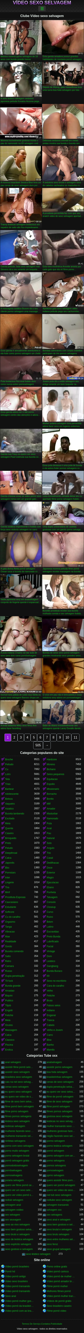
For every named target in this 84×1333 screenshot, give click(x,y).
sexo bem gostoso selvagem (19, 1229)
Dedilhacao (53, 862)
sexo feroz (52, 1244)
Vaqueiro (10, 803)
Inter (7, 877)
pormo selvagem (56, 1140)
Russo (8, 971)
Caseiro (9, 833)
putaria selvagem (14, 1180)
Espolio (51, 784)
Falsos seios (53, 1005)
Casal (50, 857)
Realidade (10, 941)
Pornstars (10, 872)
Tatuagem (52, 897)
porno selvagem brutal (17, 1155)
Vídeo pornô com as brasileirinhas (19, 1310)
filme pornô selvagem (58, 1106)
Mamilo (51, 1049)
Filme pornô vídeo (56, 1310)
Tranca (50, 1020)
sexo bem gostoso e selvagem (61, 1224)
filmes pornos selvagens (18, 1116)
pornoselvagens (13, 1175)
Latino (50, 926)
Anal (49, 828)
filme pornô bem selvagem (19, 1106)
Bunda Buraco (54, 971)
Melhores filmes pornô (59, 1291)
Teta (7, 779)
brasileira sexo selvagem (18, 1077)
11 (75, 737)
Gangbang (52, 966)
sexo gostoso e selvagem (19, 1249)
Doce (49, 867)
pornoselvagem (55, 1170)
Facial (50, 946)
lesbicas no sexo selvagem (61, 1121)
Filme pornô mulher (57, 1286)
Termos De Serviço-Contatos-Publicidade (42, 1324)
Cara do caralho (55, 985)
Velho (50, 990)
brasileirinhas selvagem (59, 1077)
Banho (50, 1044)
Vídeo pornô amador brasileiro (61, 1281)
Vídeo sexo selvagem (42, 2)
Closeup (51, 907)
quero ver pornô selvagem (61, 1185)
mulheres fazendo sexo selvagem (19, 1131)
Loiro (8, 774)
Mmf (7, 892)
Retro (8, 961)
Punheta (51, 892)
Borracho (52, 793)
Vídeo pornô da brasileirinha (19, 1306)
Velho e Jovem (55, 1030)
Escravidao (53, 931)
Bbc (7, 867)
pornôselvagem (13, 1170)
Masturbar (52, 813)
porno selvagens (56, 1160)
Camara (9, 966)
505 (38, 745)
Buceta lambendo (14, 813)
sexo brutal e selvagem (59, 1229)
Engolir (9, 1010)
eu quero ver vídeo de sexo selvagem (19, 1096)
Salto (8, 956)
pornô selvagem (55, 1150)
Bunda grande (12, 985)
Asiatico (9, 808)
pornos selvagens (56, 1165)
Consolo (51, 902)
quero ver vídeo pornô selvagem (19, 1195)
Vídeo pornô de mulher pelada (61, 1276)
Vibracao (10, 931)
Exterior (51, 872)
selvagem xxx (54, 1209)
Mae (7, 936)
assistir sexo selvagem (17, 1072)
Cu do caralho (12, 916)
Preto (8, 843)
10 (67, 737)
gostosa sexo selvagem (59, 1116)
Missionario (53, 789)
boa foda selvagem (57, 1072)
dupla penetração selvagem (61, 1086)
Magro (50, 877)
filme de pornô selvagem (60, 1096)
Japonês (9, 862)
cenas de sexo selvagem (60, 1081)
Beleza (9, 798)
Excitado (9, 818)
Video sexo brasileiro (16, 1281)
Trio (49, 852)
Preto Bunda (53, 936)
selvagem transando (58, 1204)
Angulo (50, 848)
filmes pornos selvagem (59, 1111)
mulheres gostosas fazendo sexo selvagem (61, 1131)
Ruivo (50, 916)
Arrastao (9, 990)
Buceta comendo (14, 951)
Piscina (9, 1044)
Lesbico (51, 961)
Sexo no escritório (56, 980)
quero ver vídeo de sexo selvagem (61, 1190)
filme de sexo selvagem (59, 1101)
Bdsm (50, 921)
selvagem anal (13, 1204)
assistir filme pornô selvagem (19, 1067)
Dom (49, 956)
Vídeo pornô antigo (15, 1276)
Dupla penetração (14, 975)
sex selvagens (54, 1214)
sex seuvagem (13, 1219)
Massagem (11, 1030)
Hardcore (52, 759)
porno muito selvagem (17, 1150)
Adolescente (12, 793)
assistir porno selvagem (59, 1067)
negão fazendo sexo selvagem (61, 1136)
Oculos (9, 1025)
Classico (9, 1039)
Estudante (10, 907)
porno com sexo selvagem (19, 1145)
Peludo (9, 848)
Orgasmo (10, 921)
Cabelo (50, 1025)
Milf (49, 803)
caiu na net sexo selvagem (19, 1081)
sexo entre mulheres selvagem (61, 1239)
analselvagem (54, 1062)
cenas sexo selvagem (17, 1086)
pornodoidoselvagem (16, 1165)
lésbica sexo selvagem (17, 1121)
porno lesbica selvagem (59, 1145)
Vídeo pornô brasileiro (17, 1266)
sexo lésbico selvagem (38, 1254)
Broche (9, 759)
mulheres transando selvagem (19, 1136)
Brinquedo (10, 838)
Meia (7, 823)
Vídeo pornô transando (17, 1286)
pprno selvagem (55, 1175)
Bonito (50, 798)
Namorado (52, 818)
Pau (49, 833)
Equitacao (52, 779)
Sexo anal (10, 1296)
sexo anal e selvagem (58, 1219)
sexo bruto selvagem (58, 1234)
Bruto (50, 1000)
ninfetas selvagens (15, 1140)
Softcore (9, 912)
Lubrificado (53, 941)
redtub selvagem (14, 1200)
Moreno (51, 764)
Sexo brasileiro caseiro (59, 1306)
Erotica (9, 1049)
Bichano (51, 769)
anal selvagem (13, 1062)
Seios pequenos (55, 774)
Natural (51, 838)
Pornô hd (10, 1271)
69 (48, 975)
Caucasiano (11, 902)
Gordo (8, 946)
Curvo (50, 912)
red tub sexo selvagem (59, 1195)
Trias (7, 784)
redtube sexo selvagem (59, 1200)
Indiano (51, 1010)
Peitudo (9, 764)
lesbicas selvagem (15, 1126)
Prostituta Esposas (15, 897)
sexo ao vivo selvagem (17, 1224)
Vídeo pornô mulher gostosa (19, 1301)
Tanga (8, 926)
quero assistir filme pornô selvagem (61, 1180)
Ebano (50, 887)
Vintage (51, 951)
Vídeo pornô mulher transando (61, 1296)
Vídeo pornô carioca (58, 1271)
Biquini (8, 995)
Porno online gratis (57, 1266)
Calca (8, 857)
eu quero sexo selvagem (18, 1091)
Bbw (49, 1039)
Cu (6, 769)
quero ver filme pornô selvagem (19, 1185)
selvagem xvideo (14, 1209)
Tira (7, 887)
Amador (51, 808)
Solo (49, 843)
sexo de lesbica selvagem (19, 1239)
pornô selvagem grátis (17, 1160)
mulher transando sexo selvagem (61, 1126)
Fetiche (51, 995)
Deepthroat (11, 852)
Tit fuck (9, 980)
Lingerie (9, 882)
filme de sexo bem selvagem (19, 1101)
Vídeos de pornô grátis (59, 1301)
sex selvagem (12, 1214)
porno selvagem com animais (61, 1155)
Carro (50, 1035)
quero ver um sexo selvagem (19, 1190)
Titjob (8, 1005)
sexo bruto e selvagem (17, 1234)
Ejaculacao (53, 882)
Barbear (9, 789)
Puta (49, 823)
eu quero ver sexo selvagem (61, 1091)
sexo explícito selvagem (18, 1244)
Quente (9, 828)
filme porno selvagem (16, 1111)
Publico (9, 1000)
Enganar (51, 1015)
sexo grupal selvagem (59, 1249)
